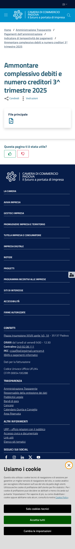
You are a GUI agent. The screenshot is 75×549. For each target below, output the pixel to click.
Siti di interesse (13, 290)
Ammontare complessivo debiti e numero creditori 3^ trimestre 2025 (36, 44)
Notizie (8, 257)
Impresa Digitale (14, 246)
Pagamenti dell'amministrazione (23, 34)
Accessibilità (11, 301)
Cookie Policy (62, 497)
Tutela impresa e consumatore (22, 235)
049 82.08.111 (25, 346)
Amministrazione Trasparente (33, 30)
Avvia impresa (12, 202)
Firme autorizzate (14, 312)
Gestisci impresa (14, 213)
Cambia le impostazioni (37, 531)
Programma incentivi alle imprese (25, 279)
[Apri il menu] (6, 15)
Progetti (9, 268)
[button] (69, 15)
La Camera (10, 191)
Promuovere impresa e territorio (24, 224)
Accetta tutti (37, 520)
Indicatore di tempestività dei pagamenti (28, 38)
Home (7, 30)
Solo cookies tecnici (37, 509)
